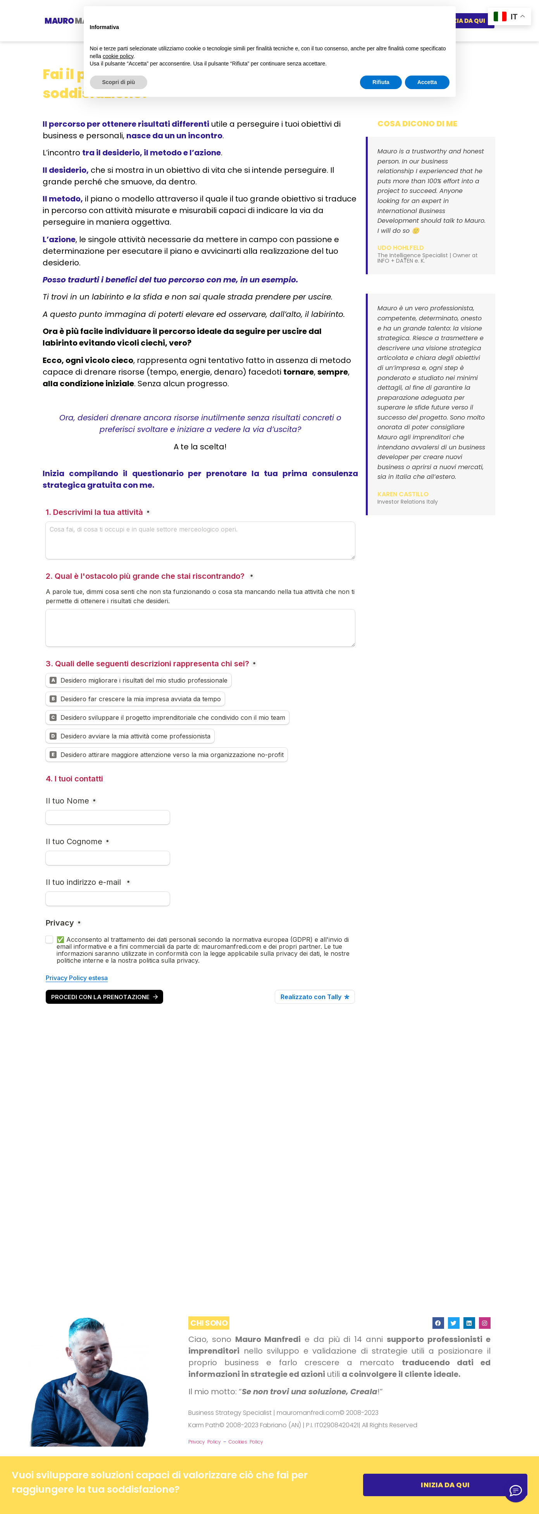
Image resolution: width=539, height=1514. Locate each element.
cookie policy (118, 56)
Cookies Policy (246, 1441)
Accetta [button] (427, 82)
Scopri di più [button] (118, 82)
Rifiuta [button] (380, 82)
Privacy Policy (204, 1441)
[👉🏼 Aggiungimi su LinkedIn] (515, 1490)
